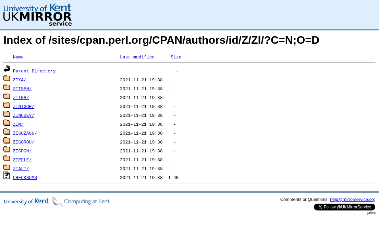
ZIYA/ (19, 80)
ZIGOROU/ (23, 142)
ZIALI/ (21, 168)
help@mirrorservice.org (353, 199)
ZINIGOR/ (23, 106)
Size (176, 57)
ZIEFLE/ (22, 159)
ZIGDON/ (22, 151)
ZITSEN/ (22, 88)
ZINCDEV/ (23, 115)
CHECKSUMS (25, 177)
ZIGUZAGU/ (25, 133)
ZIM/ (18, 124)
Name (18, 57)
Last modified (137, 57)
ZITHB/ (21, 97)
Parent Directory (34, 71)
